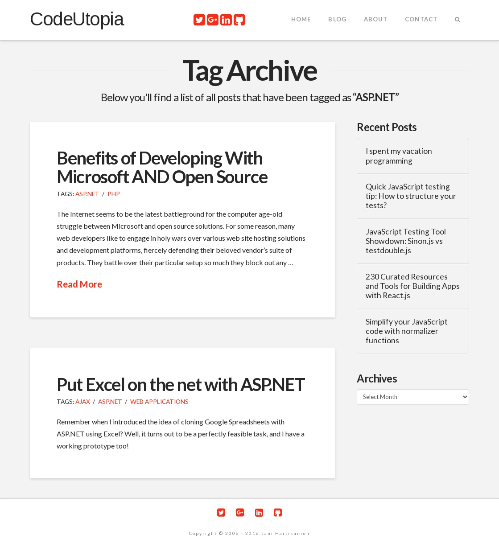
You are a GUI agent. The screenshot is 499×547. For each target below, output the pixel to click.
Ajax (82, 401)
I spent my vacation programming (399, 155)
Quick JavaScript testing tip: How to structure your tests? (411, 196)
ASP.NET (87, 193)
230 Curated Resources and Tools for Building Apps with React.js (413, 286)
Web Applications (159, 401)
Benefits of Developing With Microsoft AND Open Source (162, 167)
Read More (79, 284)
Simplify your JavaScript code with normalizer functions (407, 331)
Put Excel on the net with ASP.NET (181, 384)
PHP (113, 193)
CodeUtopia (77, 19)
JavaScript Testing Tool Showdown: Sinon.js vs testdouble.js (406, 241)
